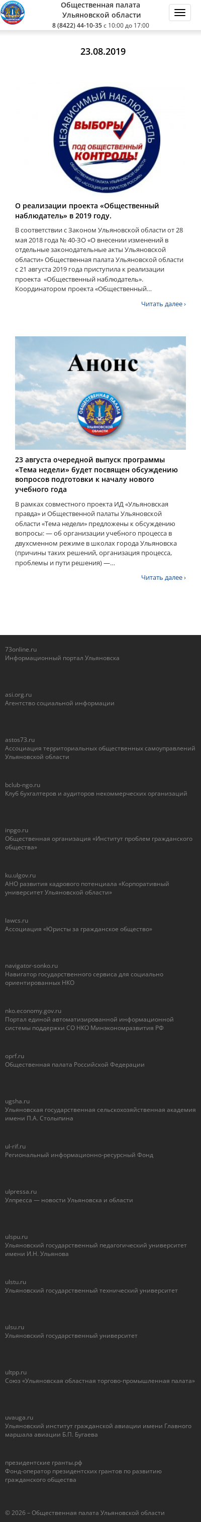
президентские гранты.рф (43, 1462)
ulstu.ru (15, 1282)
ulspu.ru (16, 1236)
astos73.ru (20, 739)
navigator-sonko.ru (31, 965)
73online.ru (21, 649)
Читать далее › (163, 303)
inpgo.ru (16, 830)
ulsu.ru (14, 1327)
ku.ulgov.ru (20, 875)
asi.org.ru (18, 694)
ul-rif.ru (15, 1146)
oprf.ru (14, 1056)
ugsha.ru (17, 1101)
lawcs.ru (16, 920)
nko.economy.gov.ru (33, 1010)
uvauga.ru (19, 1417)
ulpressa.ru (21, 1191)
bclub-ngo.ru (22, 785)
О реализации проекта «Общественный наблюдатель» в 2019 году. (87, 210)
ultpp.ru (16, 1372)
